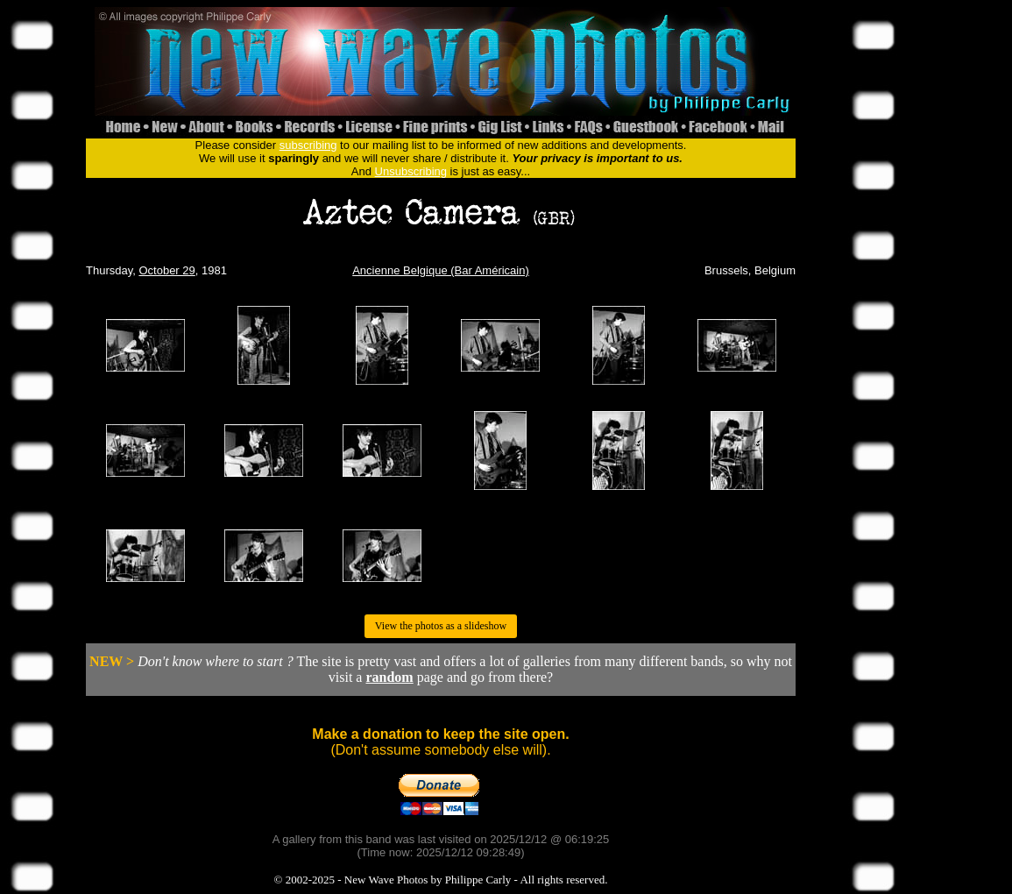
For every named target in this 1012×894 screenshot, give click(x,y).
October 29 (166, 270)
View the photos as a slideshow (440, 626)
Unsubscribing (411, 171)
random (389, 677)
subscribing (308, 145)
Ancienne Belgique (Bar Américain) (440, 270)
